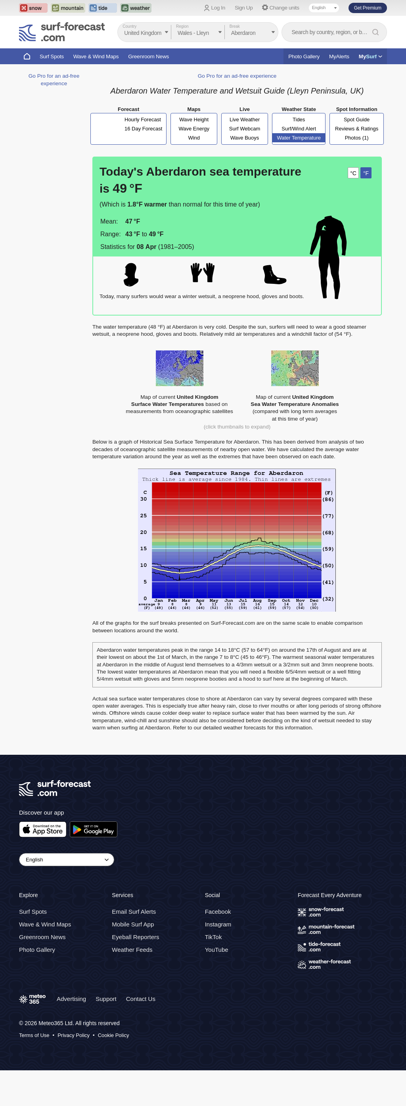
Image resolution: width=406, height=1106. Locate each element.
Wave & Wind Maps (96, 56)
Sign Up (244, 8)
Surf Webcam (244, 129)
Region (182, 26)
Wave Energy (193, 129)
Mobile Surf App (133, 924)
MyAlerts (339, 56)
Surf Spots (52, 56)
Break (235, 26)
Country (129, 26)
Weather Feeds (132, 949)
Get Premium (367, 8)
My (370, 56)
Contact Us (140, 998)
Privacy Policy (73, 1035)
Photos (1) (357, 138)
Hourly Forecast (142, 119)
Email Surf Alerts (134, 911)
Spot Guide (357, 119)
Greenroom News (148, 56)
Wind (194, 138)
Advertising (71, 998)
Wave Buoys (244, 138)
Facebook (218, 911)
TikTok (213, 937)
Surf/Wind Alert (299, 129)
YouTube (216, 949)
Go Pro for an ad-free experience (237, 76)
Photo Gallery (304, 56)
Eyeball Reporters (135, 937)
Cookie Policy (113, 1035)
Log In (218, 8)
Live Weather (245, 119)
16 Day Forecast (143, 129)
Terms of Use (34, 1035)
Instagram (218, 924)
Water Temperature (299, 138)
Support (106, 998)
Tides (299, 119)
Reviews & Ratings (356, 129)
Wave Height (194, 119)
